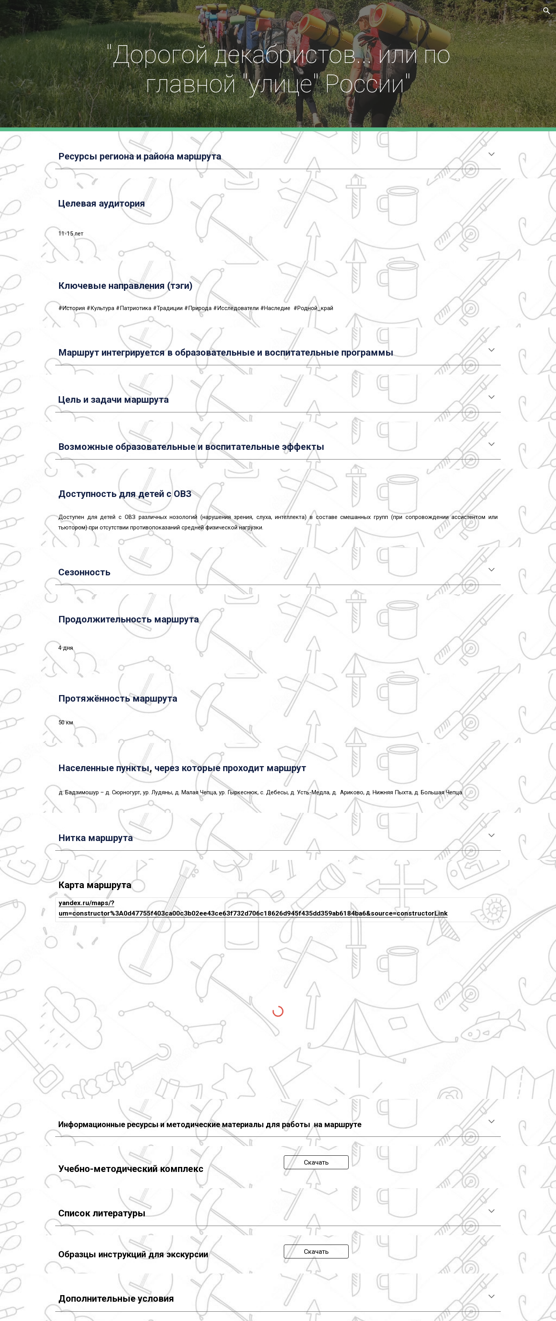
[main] (278, 65)
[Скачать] (316, 1162)
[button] (546, 11)
